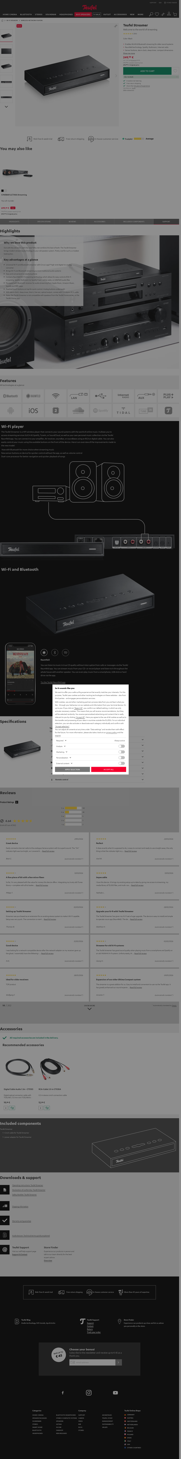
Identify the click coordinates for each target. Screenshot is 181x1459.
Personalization (62, 757)
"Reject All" (78, 708)
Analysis (59, 746)
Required (59, 740)
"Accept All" (80, 717)
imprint (58, 735)
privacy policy (111, 732)
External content (62, 763)
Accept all (109, 769)
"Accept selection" (62, 726)
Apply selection (72, 769)
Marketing (60, 752)
